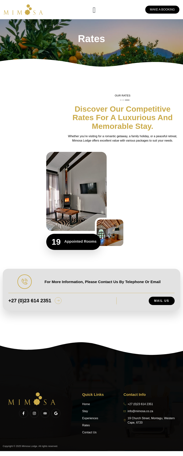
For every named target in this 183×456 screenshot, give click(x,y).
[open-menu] (94, 10)
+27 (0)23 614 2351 (29, 305)
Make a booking (162, 9)
